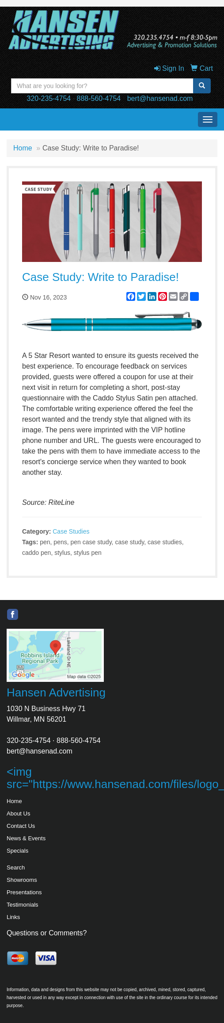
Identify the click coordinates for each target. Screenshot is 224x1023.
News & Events (26, 838)
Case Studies (71, 531)
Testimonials (22, 904)
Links (13, 917)
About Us (18, 813)
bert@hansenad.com (160, 98)
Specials (17, 850)
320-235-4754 (49, 98)
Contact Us (21, 826)
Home (22, 148)
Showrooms (22, 880)
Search (16, 867)
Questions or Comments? (47, 933)
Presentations (24, 892)
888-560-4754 (99, 98)
